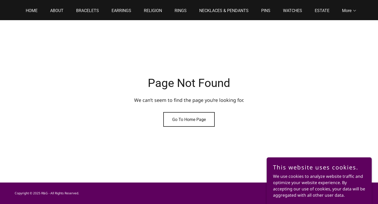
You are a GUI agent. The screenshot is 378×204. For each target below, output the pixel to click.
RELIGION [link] (153, 10)
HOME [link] (32, 10)
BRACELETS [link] (87, 10)
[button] (347, 11)
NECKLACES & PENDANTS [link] (224, 10)
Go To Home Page (189, 119)
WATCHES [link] (292, 10)
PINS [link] (265, 10)
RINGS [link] (181, 10)
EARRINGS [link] (121, 10)
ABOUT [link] (57, 10)
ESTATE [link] (322, 10)
